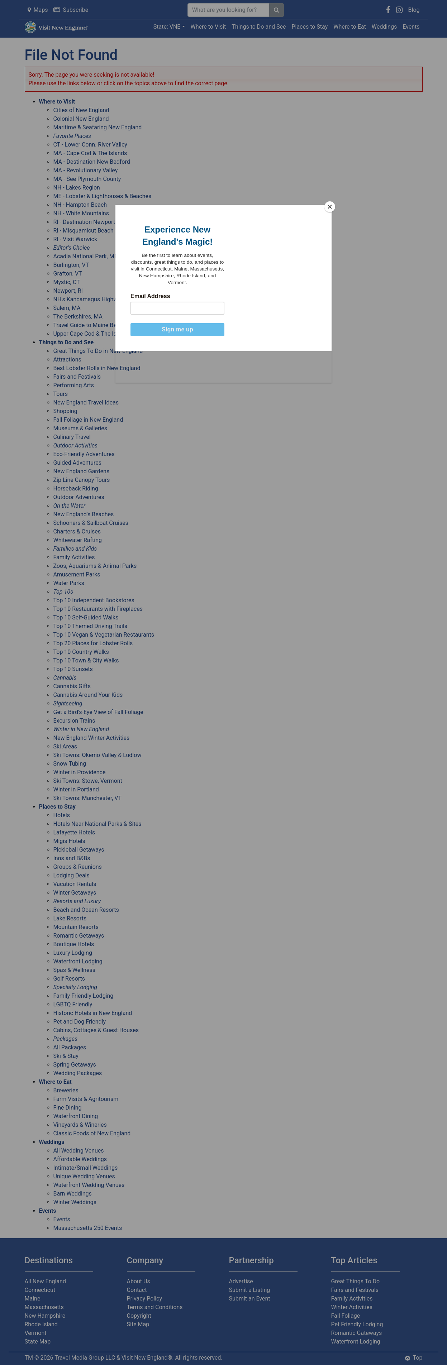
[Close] (329, 206)
